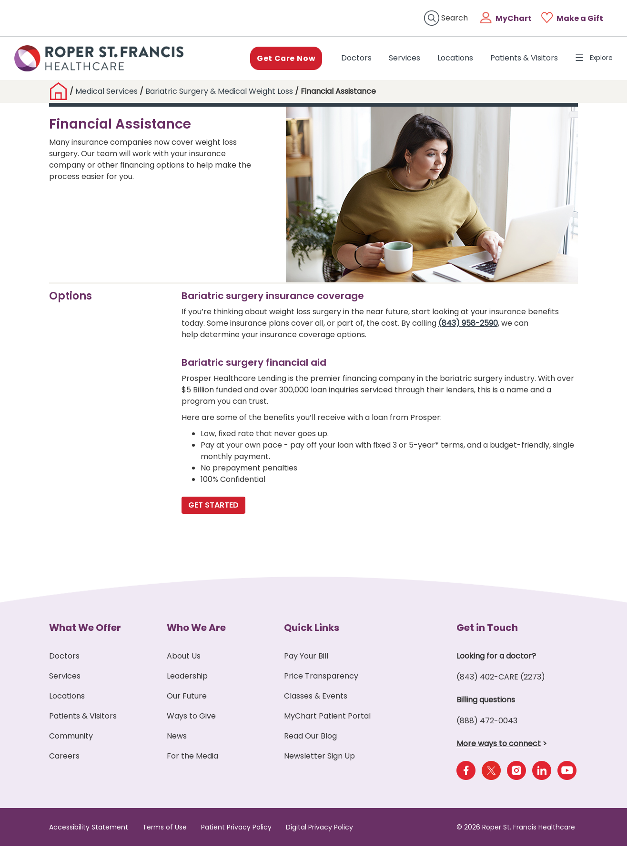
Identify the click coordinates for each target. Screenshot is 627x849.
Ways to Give (191, 718)
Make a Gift (579, 18)
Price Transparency (321, 678)
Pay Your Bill (306, 658)
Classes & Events (315, 698)
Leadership (187, 678)
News (177, 738)
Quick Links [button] (311, 630)
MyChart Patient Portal (327, 718)
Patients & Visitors (518, 59)
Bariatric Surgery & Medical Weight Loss (220, 94)
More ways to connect (498, 746)
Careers (64, 758)
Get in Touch (487, 630)
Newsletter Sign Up (319, 758)
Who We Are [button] (196, 630)
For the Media (192, 758)
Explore (591, 59)
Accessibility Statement (88, 830)
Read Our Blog (310, 738)
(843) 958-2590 (468, 325)
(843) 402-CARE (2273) (500, 679)
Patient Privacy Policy (236, 830)
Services (399, 59)
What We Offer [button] (85, 630)
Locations (449, 59)
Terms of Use (164, 830)
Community (71, 738)
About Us (184, 658)
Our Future (187, 698)
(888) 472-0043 (486, 723)
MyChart (514, 18)
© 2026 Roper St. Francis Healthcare (515, 830)
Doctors (352, 59)
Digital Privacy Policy (319, 830)
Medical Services (106, 94)
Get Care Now (279, 59)
